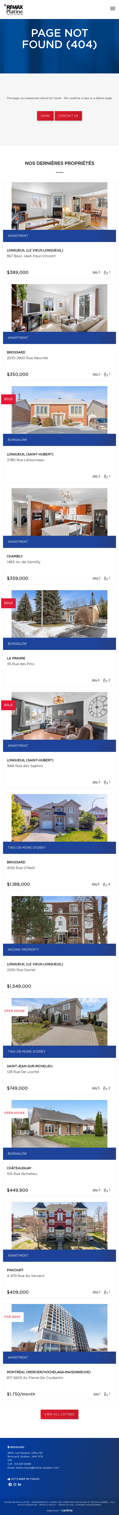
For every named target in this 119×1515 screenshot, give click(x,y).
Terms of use (66, 1505)
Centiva (66, 1510)
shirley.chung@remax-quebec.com (37, 1468)
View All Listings (59, 1414)
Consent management (89, 1505)
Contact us (68, 116)
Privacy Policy (47, 1505)
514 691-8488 (22, 1464)
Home (45, 116)
